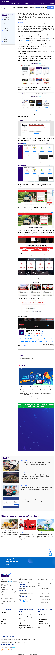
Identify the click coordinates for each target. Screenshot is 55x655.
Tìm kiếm (20, 358)
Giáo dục (6, 21)
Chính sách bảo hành (43, 596)
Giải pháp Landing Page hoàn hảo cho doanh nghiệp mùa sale (9, 534)
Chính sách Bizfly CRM (43, 602)
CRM (19, 639)
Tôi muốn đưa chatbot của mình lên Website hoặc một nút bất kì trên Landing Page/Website (35, 500)
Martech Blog (31, 7)
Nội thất (5, 41)
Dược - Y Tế (6, 19)
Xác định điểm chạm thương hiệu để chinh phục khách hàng (35, 387)
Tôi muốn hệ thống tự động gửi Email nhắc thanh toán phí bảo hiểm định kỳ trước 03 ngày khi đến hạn (36, 340)
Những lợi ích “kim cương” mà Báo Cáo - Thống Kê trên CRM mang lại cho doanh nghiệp (36, 390)
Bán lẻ (5, 32)
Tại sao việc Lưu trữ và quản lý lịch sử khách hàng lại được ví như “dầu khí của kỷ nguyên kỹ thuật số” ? (35, 393)
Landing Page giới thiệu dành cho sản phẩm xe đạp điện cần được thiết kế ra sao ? (26, 537)
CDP (25, 642)
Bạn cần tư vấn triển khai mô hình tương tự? (32, 331)
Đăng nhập (51, 3)
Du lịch (5, 34)
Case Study (26, 7)
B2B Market (44, 7)
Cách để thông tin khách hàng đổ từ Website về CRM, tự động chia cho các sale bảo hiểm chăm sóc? (36, 488)
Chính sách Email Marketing (45, 599)
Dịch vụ (5, 39)
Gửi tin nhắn (47, 331)
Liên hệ (34, 3)
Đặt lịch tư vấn (50, 7)
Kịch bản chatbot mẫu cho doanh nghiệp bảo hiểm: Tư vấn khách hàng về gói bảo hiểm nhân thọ (35, 463)
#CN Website (24, 345)
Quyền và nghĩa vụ (43, 591)
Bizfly (49, 38)
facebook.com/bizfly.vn (32, 335)
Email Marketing (26, 639)
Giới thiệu (14, 7)
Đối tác (42, 3)
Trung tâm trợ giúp (15, 3)
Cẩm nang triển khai (38, 7)
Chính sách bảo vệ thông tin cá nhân (45, 580)
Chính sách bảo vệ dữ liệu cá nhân (45, 584)
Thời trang (6, 28)
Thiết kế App (35, 639)
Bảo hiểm (6, 23)
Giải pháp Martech (20, 7)
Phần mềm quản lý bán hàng (9, 642)
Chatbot (20, 642)
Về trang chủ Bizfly (7, 1)
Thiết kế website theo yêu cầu (8, 639)
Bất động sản (7, 17)
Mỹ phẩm (6, 30)
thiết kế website (25, 40)
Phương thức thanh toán (44, 594)
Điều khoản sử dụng (43, 588)
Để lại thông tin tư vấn (45, 334)
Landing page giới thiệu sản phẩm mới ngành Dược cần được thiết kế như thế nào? (45, 536)
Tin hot (23, 365)
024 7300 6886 (23, 597)
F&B (5, 26)
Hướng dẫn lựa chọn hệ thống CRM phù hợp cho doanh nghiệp (33, 396)
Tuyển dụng (26, 3)
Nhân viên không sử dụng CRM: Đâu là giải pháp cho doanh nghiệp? (34, 398)
